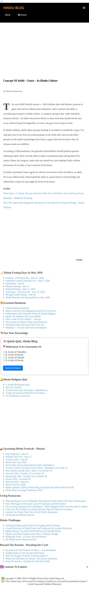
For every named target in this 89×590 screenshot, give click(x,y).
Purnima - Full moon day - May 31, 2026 (25, 278)
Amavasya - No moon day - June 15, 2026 (25, 292)
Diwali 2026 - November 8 (18, 479)
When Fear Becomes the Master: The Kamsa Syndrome (31, 558)
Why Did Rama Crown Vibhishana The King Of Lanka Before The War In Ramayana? (46, 501)
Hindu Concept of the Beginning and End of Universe (31, 311)
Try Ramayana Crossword (18, 395)
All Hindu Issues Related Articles (21, 539)
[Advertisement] (44, 44)
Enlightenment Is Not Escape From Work (25, 553)
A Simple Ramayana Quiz (18, 384)
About (6, 15)
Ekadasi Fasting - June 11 (17, 286)
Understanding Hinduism (17, 308)
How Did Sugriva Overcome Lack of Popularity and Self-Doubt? (36, 503)
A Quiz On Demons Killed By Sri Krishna (25, 393)
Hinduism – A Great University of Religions (26, 327)
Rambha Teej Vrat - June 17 (18, 456)
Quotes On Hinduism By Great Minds (23, 316)
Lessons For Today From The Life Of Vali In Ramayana (32, 512)
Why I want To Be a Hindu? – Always (23, 319)
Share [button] (79, 260)
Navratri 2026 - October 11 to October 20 (25, 473)
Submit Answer (13, 368)
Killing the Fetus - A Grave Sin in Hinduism (26, 536)
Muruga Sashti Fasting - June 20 (21, 294)
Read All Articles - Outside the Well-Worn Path (28, 561)
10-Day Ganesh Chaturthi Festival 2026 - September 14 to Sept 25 (36, 468)
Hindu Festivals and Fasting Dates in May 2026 (28, 297)
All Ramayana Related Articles (20, 515)
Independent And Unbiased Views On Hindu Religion (31, 313)
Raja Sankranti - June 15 (17, 454)
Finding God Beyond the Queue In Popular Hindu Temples (33, 525)
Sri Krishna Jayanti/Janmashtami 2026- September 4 (30, 465)
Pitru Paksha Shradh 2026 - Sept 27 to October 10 (29, 470)
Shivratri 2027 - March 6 (17, 482)
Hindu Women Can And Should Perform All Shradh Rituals (33, 531)
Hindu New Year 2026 (16, 462)
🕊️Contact (20, 15)
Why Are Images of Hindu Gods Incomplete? (27, 555)
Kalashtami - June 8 (15, 283)
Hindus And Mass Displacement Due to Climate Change (32, 534)
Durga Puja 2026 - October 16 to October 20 (26, 476)
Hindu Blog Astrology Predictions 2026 (24, 490)
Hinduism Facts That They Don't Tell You (25, 324)
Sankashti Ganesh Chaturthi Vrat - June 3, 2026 (28, 280)
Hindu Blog (13, 8)
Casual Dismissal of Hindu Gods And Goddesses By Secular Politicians (39, 528)
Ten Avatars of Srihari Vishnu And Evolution (26, 322)
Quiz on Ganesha (14, 387)
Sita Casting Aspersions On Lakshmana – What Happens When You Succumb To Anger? (47, 506)
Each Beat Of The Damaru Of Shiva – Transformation (31, 550)
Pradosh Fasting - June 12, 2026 (20, 289)
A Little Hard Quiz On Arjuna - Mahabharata (26, 390)
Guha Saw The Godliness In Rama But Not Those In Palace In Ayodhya (39, 509)
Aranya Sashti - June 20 (17, 459)
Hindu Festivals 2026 (15, 484)
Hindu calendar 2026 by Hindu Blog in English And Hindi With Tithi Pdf (40, 487)
